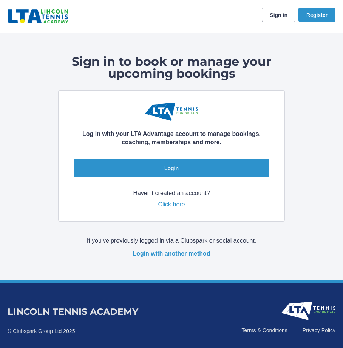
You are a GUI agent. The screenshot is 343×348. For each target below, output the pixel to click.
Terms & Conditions (264, 330)
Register (317, 15)
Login (171, 168)
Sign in (278, 15)
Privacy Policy (319, 330)
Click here (171, 204)
